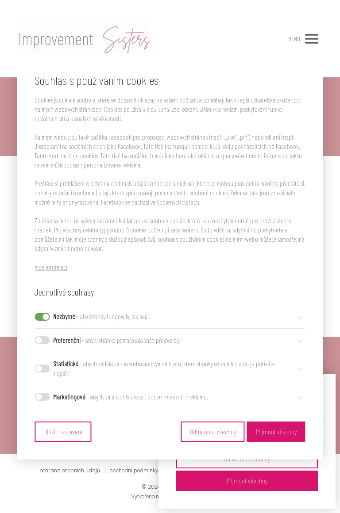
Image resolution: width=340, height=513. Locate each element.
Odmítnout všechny (213, 431)
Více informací (51, 267)
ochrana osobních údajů (70, 470)
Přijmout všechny (247, 480)
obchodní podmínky (134, 470)
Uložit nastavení (62, 431)
